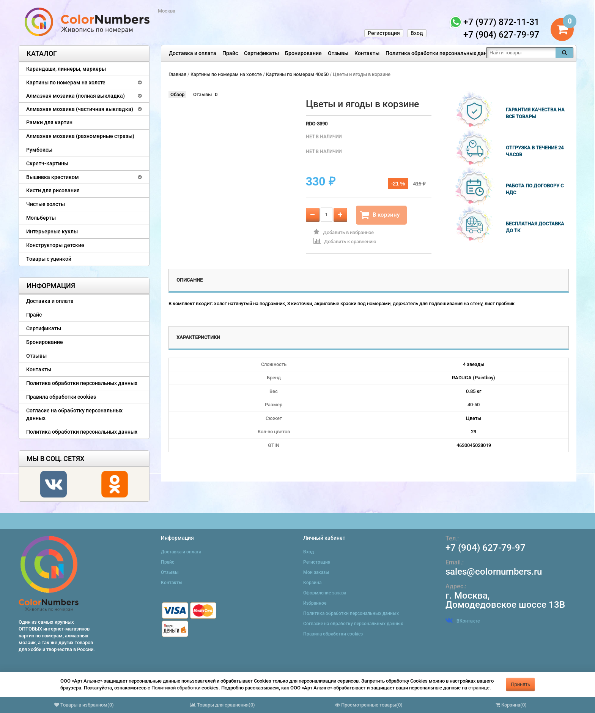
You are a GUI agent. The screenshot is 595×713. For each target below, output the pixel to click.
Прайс (230, 53)
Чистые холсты (45, 204)
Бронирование (303, 53)
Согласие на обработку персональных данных (74, 414)
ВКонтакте (462, 621)
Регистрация (384, 33)
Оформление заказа (324, 593)
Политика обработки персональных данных (441, 53)
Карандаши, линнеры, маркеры (66, 69)
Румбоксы (39, 150)
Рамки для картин (49, 122)
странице (479, 688)
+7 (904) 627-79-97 (485, 547)
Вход (417, 33)
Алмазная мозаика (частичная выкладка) (79, 109)
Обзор (177, 94)
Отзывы (338, 53)
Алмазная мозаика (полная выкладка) (75, 96)
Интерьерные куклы (52, 231)
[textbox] (521, 53)
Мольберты (41, 218)
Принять (520, 684)
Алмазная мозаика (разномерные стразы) (80, 136)
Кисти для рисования (53, 190)
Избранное (314, 603)
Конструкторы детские (55, 245)
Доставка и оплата (192, 53)
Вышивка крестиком (52, 177)
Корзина (312, 582)
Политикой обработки (175, 688)
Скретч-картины (47, 163)
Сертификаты (261, 53)
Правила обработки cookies (61, 397)
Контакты (366, 53)
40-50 (474, 404)
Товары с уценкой (48, 259)
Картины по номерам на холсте (65, 82)
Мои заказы (316, 572)
